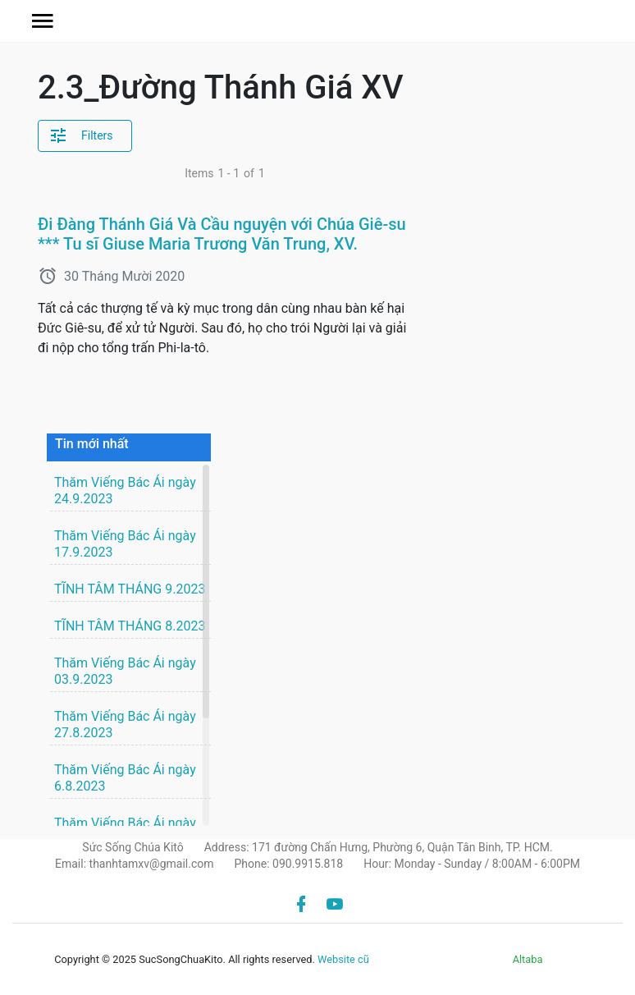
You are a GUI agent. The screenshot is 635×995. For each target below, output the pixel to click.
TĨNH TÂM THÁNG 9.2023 (129, 589)
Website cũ (343, 959)
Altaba (528, 959)
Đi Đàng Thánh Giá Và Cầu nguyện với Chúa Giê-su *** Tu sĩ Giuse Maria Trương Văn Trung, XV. (222, 234)
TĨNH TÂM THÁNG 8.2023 (129, 626)
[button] (43, 21)
